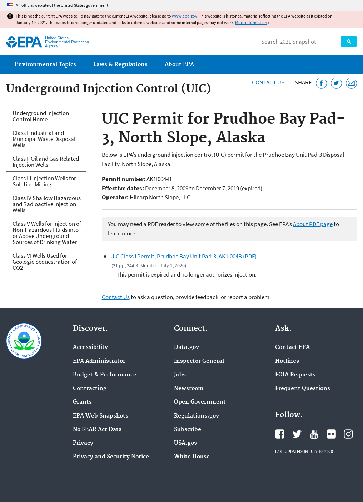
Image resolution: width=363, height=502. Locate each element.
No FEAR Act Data (97, 430)
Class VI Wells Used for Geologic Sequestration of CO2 (45, 262)
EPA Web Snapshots (100, 416)
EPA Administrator (99, 361)
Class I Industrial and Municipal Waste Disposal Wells (44, 139)
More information (251, 22)
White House (192, 457)
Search (349, 41)
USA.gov (185, 443)
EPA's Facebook (279, 434)
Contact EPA (292, 347)
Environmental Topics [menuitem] (45, 64)
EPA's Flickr (331, 434)
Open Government (200, 402)
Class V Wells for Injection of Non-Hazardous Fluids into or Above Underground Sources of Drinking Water (47, 233)
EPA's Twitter (297, 434)
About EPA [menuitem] (179, 64)
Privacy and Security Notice (111, 457)
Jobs (180, 375)
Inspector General (199, 361)
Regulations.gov (196, 416)
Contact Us (268, 82)
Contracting (89, 388)
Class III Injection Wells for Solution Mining (44, 181)
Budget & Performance (104, 375)
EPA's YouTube (314, 434)
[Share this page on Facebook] (321, 83)
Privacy (83, 443)
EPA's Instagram (348, 434)
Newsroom (189, 388)
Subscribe (187, 430)
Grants (82, 402)
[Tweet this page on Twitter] (336, 83)
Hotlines (287, 361)
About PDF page (313, 224)
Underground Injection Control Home (41, 116)
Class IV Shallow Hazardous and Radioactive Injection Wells (47, 204)
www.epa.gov (184, 16)
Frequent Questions (302, 388)
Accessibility (90, 347)
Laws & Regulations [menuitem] (120, 64)
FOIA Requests (295, 375)
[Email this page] (351, 83)
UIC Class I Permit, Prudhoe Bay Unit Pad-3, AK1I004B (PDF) (183, 256)
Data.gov (186, 347)
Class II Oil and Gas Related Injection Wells (46, 162)
